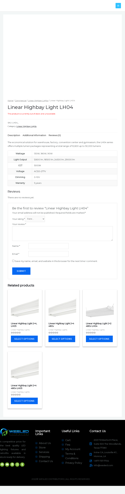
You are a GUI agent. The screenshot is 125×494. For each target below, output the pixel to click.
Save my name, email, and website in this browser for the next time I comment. (56, 261)
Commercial (20, 100)
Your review (19, 224)
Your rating (18, 219)
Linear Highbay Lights (38, 100)
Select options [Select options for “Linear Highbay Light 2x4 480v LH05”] (21, 407)
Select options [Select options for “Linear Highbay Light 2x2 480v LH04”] (96, 341)
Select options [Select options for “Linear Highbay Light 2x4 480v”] (58, 341)
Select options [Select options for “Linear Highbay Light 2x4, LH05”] (21, 341)
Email (15, 254)
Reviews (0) (55, 135)
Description (14, 135)
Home (10, 100)
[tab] (14, 135)
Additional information (34, 135)
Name (16, 246)
